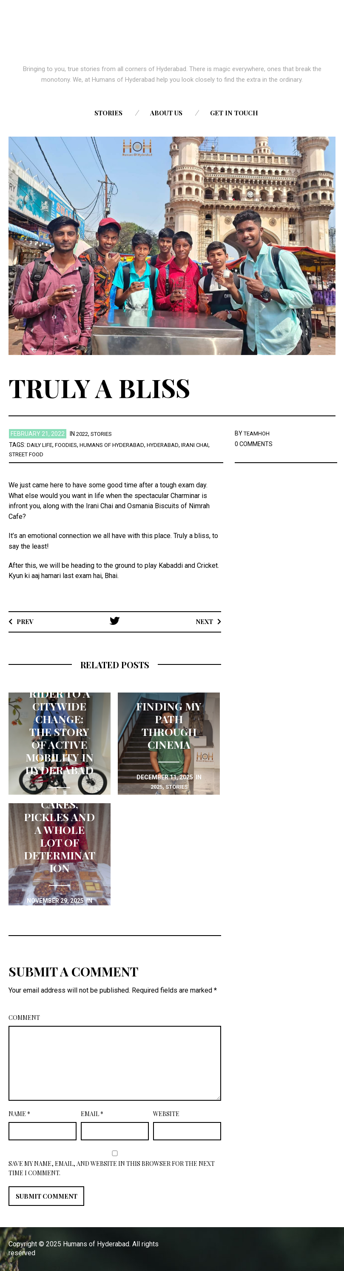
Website (166, 1114)
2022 (83, 433)
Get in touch (234, 113)
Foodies (68, 444)
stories (104, 433)
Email (92, 1114)
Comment (24, 1017)
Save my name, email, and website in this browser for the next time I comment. (112, 1168)
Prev (26, 621)
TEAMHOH (258, 433)
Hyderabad (171, 444)
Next (203, 621)
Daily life (40, 444)
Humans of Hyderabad (117, 444)
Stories (108, 113)
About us (166, 113)
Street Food (28, 454)
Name (19, 1114)
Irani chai (205, 444)
